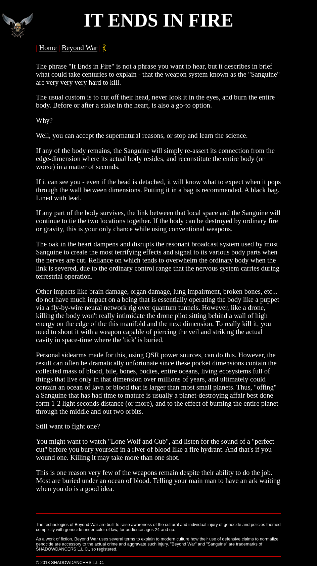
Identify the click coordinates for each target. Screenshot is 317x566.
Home (48, 48)
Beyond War (79, 48)
